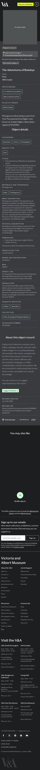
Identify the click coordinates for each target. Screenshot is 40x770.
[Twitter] (9, 735)
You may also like (20, 433)
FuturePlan (24, 578)
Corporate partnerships (28, 574)
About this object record (20, 337)
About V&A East (26, 719)
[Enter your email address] (13, 538)
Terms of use (5, 743)
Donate (23, 581)
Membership (25, 571)
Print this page (10, 419)
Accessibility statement (8, 747)
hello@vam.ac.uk (24, 731)
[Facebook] (3, 735)
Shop (22, 607)
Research (4, 587)
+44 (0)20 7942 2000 (8, 731)
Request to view (8, 48)
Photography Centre (8, 616)
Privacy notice (5, 740)
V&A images (24, 616)
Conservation (5, 590)
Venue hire (24, 623)
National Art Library (7, 613)
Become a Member (25, 4)
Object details (20, 129)
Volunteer (24, 584)
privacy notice (19, 547)
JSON (33, 419)
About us (4, 571)
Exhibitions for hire (27, 620)
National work (5, 581)
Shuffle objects (20, 497)
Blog (2, 629)
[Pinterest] (15, 735)
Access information (7, 667)
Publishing (24, 613)
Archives (4, 623)
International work (7, 584)
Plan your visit (5, 664)
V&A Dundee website (27, 666)
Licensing (24, 610)
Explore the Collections (8, 607)
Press (3, 594)
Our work (4, 578)
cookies (15, 740)
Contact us (4, 574)
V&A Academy (5, 610)
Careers (3, 597)
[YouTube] (27, 735)
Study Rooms (5, 620)
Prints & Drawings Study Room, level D (18, 55)
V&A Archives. (26, 513)
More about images (10, 63)
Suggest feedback (9, 391)
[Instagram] (21, 735)
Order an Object (6, 626)
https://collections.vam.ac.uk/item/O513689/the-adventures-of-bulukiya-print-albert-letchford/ (19, 410)
